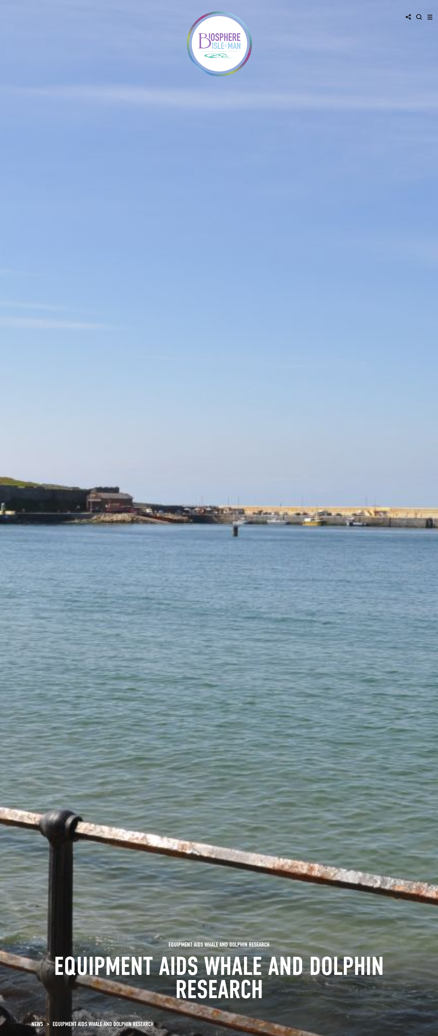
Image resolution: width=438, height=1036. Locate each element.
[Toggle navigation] (430, 17)
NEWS (37, 1024)
